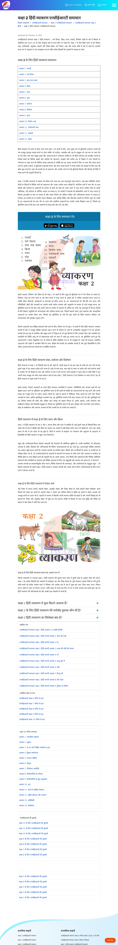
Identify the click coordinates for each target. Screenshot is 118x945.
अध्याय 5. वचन (24, 91)
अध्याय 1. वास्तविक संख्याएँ (29, 736)
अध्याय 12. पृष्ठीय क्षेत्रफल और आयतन (33, 794)
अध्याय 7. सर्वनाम (25, 103)
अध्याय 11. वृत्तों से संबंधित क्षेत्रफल (31, 789)
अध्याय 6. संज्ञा (24, 97)
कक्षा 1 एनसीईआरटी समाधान (27, 935)
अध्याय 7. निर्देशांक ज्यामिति (29, 768)
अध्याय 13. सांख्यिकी (26, 800)
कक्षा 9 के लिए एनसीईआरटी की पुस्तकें (33, 838)
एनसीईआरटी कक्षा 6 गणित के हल (31, 698)
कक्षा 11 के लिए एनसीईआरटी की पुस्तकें (33, 828)
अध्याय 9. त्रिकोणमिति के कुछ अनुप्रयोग (33, 779)
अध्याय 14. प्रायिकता (26, 805)
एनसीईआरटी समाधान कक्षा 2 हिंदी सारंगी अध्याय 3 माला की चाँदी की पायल (46, 648)
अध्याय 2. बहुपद (25, 742)
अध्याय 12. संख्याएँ (26, 133)
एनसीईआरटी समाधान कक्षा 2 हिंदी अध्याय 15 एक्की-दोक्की (40, 629)
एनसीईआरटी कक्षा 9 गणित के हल (31, 714)
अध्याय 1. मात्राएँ (25, 68)
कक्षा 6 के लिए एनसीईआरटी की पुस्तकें (33, 854)
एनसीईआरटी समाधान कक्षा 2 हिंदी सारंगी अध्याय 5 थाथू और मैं (42, 660)
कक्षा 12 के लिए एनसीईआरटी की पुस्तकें (33, 823)
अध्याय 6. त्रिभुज (25, 763)
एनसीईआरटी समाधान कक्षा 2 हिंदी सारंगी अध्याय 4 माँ (38, 654)
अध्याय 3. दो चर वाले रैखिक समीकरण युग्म (34, 747)
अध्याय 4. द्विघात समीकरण (28, 752)
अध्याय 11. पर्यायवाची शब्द (28, 127)
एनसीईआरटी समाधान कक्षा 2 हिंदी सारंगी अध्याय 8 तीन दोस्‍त (41, 679)
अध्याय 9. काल (24, 115)
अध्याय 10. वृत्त (24, 784)
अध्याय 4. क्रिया (24, 86)
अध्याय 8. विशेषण (25, 109)
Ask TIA (110, 940)
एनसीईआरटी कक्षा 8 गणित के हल (31, 708)
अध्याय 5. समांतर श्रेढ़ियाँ (28, 758)
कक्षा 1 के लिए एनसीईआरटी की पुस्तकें (33, 897)
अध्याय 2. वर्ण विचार (26, 74)
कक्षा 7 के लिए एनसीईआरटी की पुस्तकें (33, 849)
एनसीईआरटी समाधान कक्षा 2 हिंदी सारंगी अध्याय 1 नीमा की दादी (42, 635)
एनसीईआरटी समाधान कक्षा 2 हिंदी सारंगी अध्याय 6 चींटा (39, 667)
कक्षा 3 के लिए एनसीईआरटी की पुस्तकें (33, 887)
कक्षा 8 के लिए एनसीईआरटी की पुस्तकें (33, 844)
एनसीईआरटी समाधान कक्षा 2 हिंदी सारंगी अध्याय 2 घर (39, 642)
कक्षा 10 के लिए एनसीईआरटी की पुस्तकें (33, 833)
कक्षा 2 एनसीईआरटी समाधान (27, 940)
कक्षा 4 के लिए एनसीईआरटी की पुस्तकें (33, 881)
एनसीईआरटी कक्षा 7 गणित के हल (31, 703)
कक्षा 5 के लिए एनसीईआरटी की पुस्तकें (33, 876)
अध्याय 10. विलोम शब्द (27, 121)
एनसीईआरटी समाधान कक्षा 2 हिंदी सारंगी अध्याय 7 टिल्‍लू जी (41, 673)
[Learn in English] (73, 5)
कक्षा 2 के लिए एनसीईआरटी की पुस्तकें (33, 892)
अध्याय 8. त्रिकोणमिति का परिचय (31, 773)
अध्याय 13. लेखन (25, 138)
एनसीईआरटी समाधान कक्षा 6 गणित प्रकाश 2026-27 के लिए (80, 935)
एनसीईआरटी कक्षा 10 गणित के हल (32, 719)
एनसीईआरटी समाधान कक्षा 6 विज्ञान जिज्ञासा (75, 940)
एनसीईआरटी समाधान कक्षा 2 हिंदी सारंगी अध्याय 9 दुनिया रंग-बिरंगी (43, 685)
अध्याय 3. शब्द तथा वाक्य (28, 80)
